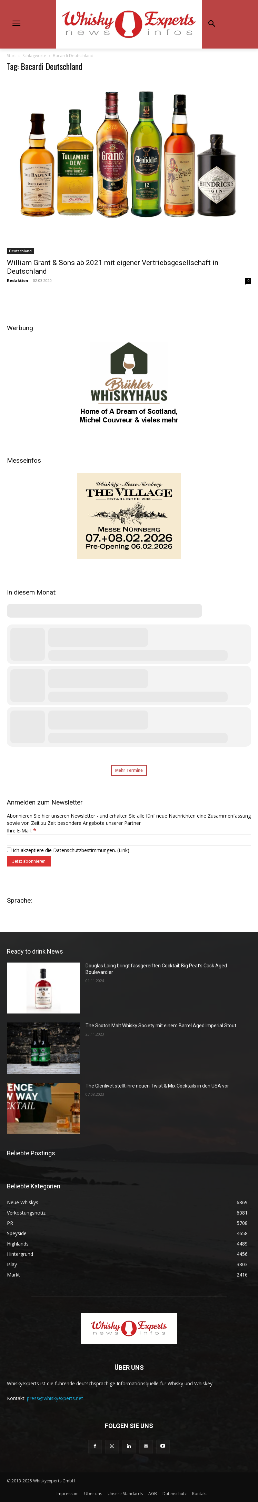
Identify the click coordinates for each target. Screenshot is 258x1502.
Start (11, 56)
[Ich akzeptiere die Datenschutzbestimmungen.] (9, 850)
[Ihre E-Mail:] (129, 840)
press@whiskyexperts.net (55, 1398)
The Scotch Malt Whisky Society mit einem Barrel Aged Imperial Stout (161, 1025)
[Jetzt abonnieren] (29, 861)
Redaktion (17, 280)
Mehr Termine (129, 770)
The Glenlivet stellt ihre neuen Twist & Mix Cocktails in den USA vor (157, 1086)
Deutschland (20, 251)
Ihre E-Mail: (21, 830)
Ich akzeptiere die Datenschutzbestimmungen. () (68, 850)
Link (123, 850)
